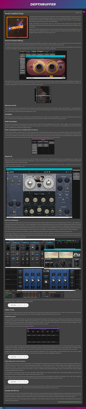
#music (64, 401)
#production (73, 401)
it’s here (76, 16)
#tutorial (79, 401)
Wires (12, 160)
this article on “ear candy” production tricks (68, 29)
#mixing (68, 401)
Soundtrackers (47, 109)
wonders (79, 20)
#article (60, 401)
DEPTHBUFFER (43, 4)
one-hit (75, 20)
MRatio (15, 135)
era (34, 21)
